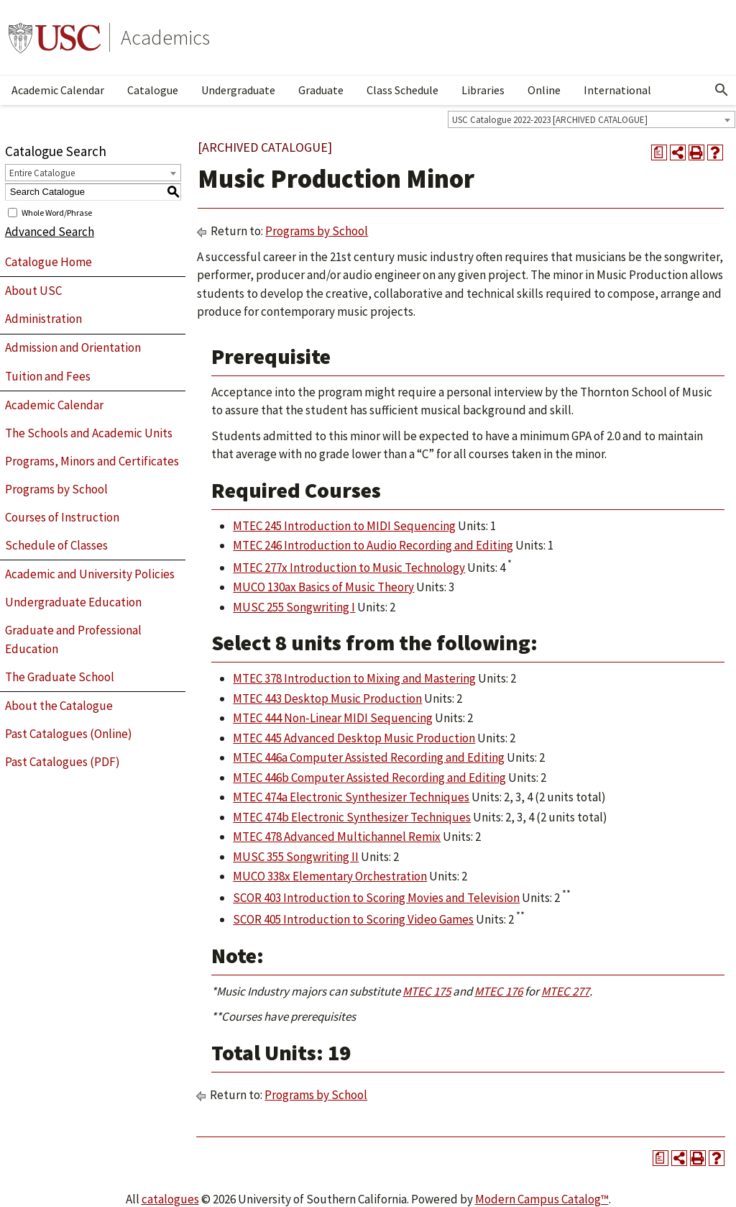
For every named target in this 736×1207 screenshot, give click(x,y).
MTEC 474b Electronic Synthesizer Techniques (352, 817)
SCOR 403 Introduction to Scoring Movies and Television (376, 898)
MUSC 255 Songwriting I (294, 607)
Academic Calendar (58, 90)
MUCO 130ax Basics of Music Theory (323, 587)
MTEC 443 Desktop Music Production (327, 698)
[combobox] (591, 119)
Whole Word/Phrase (57, 211)
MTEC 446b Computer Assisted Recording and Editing (369, 777)
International (617, 90)
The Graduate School (59, 677)
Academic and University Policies (90, 574)
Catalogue (152, 90)
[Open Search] (721, 90)
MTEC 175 (426, 991)
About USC (33, 291)
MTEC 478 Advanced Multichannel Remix (337, 836)
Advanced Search (49, 232)
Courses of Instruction (62, 517)
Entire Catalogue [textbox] (42, 173)
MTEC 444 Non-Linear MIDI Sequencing (333, 718)
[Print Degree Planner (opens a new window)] (659, 152)
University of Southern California (55, 37)
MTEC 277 (565, 991)
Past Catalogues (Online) (68, 734)
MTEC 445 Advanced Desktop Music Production (354, 738)
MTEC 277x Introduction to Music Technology (349, 567)
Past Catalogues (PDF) (62, 762)
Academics (165, 37)
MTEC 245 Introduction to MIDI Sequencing (344, 526)
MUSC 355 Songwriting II (296, 857)
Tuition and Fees (48, 376)
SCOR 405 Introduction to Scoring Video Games (353, 919)
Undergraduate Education (73, 602)
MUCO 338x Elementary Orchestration (330, 876)
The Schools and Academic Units (88, 433)
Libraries (483, 90)
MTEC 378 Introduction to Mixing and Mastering (354, 678)
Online (544, 90)
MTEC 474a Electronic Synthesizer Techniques (351, 797)
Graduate (321, 90)
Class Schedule (402, 90)
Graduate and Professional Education (73, 639)
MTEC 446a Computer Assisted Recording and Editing (369, 757)
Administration (43, 319)
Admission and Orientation (73, 347)
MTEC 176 (498, 991)
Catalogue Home (48, 262)
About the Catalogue (59, 706)
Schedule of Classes (56, 545)
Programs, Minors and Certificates (92, 461)
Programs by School (56, 489)
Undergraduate (238, 90)
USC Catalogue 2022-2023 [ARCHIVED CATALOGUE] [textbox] (550, 120)
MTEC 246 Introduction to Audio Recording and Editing (373, 545)
